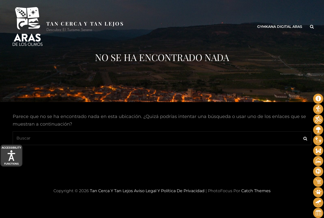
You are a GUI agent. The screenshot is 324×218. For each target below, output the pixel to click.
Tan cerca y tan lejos (85, 23)
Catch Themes (256, 190)
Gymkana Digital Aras (279, 26)
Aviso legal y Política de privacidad (169, 190)
